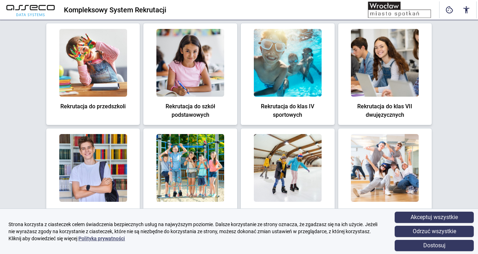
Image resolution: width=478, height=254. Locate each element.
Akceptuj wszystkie (434, 217)
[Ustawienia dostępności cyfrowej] (449, 10)
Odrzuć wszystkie (434, 231)
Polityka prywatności (101, 238)
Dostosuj (434, 245)
